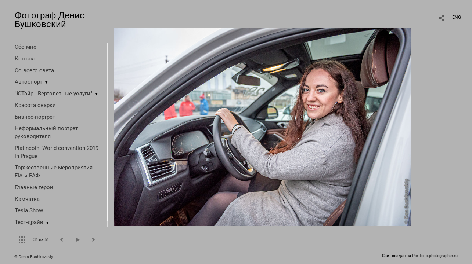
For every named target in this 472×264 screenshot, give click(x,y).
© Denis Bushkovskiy (33, 256)
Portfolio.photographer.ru (435, 255)
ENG (456, 17)
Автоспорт (28, 81)
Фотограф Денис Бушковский (49, 19)
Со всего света (34, 70)
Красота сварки (35, 105)
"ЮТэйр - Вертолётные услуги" (53, 93)
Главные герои (34, 187)
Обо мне (25, 47)
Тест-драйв (29, 222)
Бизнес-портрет (35, 117)
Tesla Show (29, 210)
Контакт (25, 58)
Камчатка (27, 199)
